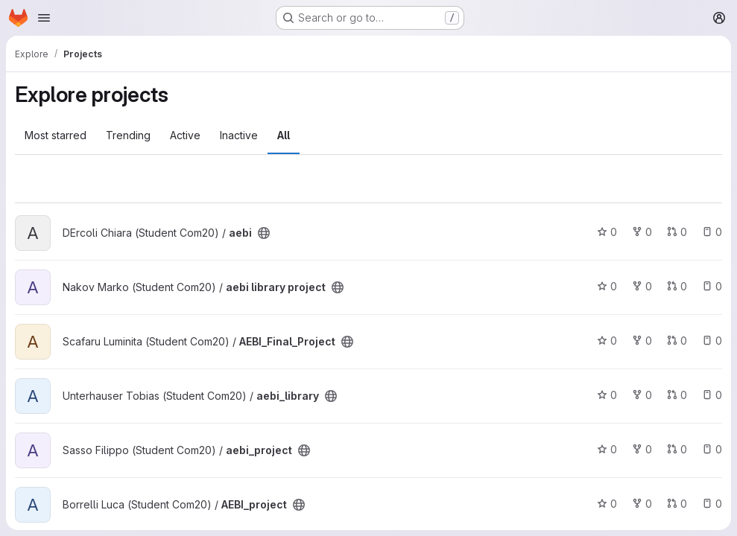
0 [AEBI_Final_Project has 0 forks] (642, 340)
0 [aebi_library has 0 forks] (642, 395)
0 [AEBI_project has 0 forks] (642, 503)
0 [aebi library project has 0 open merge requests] (677, 286)
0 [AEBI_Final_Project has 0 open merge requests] (677, 340)
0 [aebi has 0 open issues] (712, 232)
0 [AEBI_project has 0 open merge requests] (677, 503)
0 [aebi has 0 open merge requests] (677, 232)
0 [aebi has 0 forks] (642, 232)
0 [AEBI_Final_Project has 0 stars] (607, 340)
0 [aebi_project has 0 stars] (607, 449)
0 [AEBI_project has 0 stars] (607, 503)
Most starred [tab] (55, 135)
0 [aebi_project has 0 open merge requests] (677, 449)
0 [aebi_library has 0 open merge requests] (677, 395)
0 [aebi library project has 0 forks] (642, 286)
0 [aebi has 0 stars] (607, 232)
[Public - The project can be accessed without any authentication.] (264, 233)
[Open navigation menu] (44, 18)
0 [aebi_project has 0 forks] (642, 449)
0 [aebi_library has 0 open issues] (712, 395)
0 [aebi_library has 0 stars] (607, 395)
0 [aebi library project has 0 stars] (607, 286)
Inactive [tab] (239, 135)
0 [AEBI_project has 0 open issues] (712, 503)
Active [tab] (185, 135)
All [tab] (283, 135)
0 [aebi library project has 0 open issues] (712, 286)
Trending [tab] (128, 135)
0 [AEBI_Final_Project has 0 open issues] (712, 340)
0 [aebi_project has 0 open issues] (712, 449)
